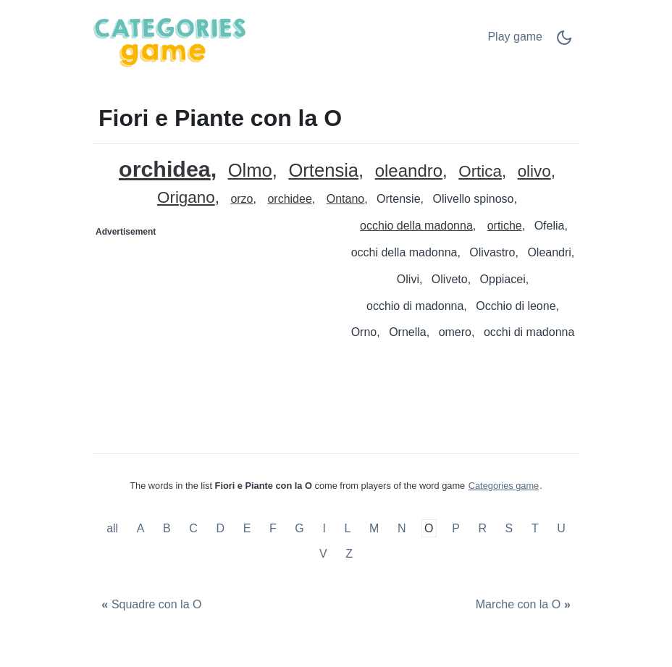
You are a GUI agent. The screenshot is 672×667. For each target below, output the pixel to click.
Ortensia (323, 170)
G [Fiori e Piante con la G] (299, 528)
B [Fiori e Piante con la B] (167, 528)
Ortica (480, 172)
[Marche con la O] (524, 605)
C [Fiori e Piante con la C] (193, 528)
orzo (241, 199)
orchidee (289, 199)
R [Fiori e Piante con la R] (482, 528)
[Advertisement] (215, 333)
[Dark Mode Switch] (564, 42)
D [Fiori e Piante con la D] (221, 528)
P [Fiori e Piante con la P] (456, 528)
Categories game (504, 485)
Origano (186, 198)
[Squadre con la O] (150, 605)
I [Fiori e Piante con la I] (323, 528)
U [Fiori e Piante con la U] (561, 528)
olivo (534, 172)
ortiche (504, 225)
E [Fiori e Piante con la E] (247, 528)
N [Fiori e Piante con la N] (402, 528)
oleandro (408, 171)
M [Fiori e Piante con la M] (374, 528)
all (113, 528)
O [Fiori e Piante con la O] (428, 528)
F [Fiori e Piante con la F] (273, 528)
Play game (514, 36)
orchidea (165, 169)
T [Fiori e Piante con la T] (535, 528)
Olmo (250, 170)
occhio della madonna (416, 225)
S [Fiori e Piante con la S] (509, 528)
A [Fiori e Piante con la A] (141, 528)
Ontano (345, 199)
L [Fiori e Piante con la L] (347, 528)
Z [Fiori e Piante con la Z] (349, 554)
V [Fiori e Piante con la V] (323, 554)
